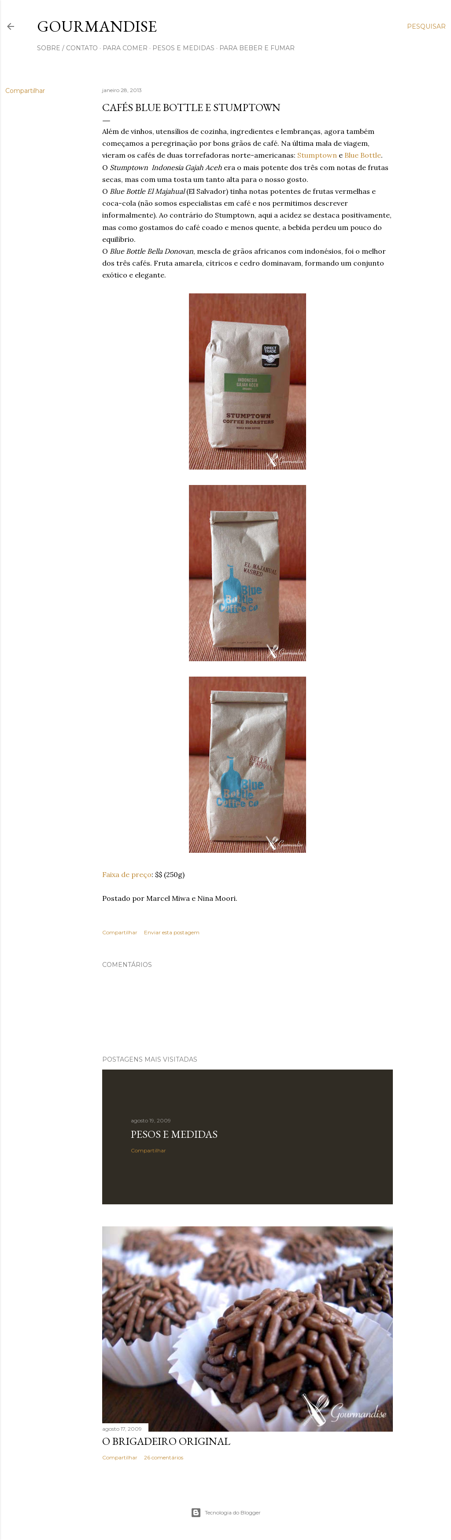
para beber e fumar (257, 48)
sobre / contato (67, 48)
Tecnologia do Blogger (226, 1512)
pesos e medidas (183, 48)
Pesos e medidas (174, 1134)
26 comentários (163, 1457)
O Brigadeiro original (166, 1441)
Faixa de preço (127, 874)
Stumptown (317, 155)
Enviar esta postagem (172, 932)
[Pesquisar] (426, 26)
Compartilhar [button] (25, 91)
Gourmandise (97, 26)
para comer (125, 48)
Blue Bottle (362, 155)
